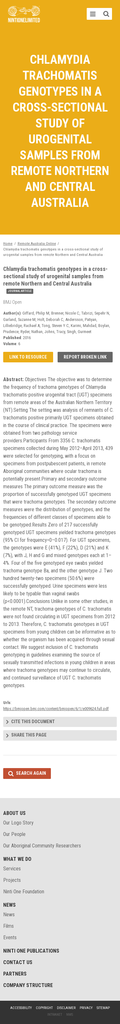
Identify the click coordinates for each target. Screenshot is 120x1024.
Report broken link (85, 357)
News (9, 905)
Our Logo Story (18, 823)
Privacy (86, 1008)
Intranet (54, 1015)
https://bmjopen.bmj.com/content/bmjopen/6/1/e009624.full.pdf (56, 708)
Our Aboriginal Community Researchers (42, 846)
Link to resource (28, 357)
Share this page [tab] (29, 735)
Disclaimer (66, 1008)
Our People (14, 834)
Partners (15, 974)
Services (12, 869)
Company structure (28, 985)
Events (10, 937)
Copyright (44, 1008)
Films (8, 926)
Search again (31, 773)
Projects (12, 880)
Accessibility (21, 1008)
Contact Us (17, 962)
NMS (69, 1015)
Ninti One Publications (31, 951)
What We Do (17, 859)
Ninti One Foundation (23, 892)
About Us (14, 813)
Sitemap (103, 1008)
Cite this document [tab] (33, 721)
